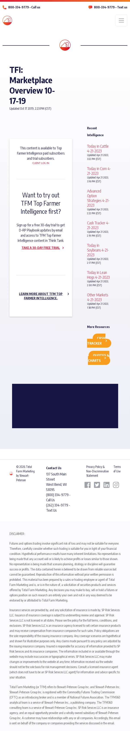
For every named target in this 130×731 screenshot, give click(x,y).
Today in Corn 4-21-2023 (99, 171)
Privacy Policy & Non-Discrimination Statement (97, 471)
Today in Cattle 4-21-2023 (98, 148)
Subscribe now (38, 257)
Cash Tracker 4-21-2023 (98, 225)
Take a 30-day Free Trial (41, 248)
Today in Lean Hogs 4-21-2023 (98, 275)
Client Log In (40, 163)
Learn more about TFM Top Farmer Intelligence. (41, 296)
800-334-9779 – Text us (110, 7)
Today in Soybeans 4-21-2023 (98, 250)
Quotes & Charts (99, 358)
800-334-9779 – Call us (24, 7)
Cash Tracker (96, 340)
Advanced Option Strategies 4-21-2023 (98, 198)
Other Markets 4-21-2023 (97, 297)
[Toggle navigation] (121, 20)
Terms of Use (117, 469)
